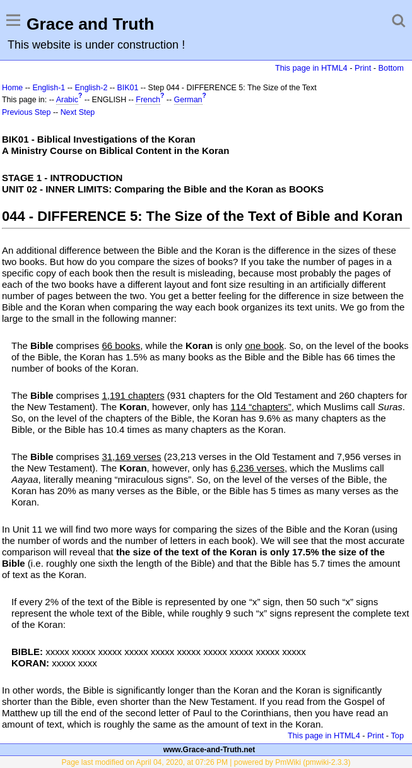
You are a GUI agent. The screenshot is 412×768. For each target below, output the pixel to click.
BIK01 (128, 87)
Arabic (67, 99)
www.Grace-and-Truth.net (209, 749)
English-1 (48, 87)
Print (363, 68)
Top (397, 735)
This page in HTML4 (311, 68)
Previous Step (26, 112)
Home (12, 87)
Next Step (78, 112)
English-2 (90, 87)
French (148, 99)
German (188, 99)
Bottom (391, 68)
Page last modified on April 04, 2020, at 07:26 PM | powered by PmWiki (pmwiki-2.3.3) (206, 762)
